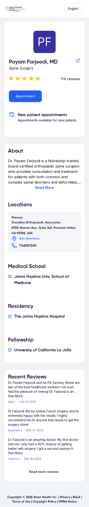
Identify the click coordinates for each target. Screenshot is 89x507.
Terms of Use (21, 501)
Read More (44, 187)
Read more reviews (44, 472)
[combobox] (75, 9)
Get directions (29, 238)
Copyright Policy (44, 501)
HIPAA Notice (68, 501)
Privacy (65, 497)
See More (15, 396)
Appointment (25, 96)
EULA (76, 497)
